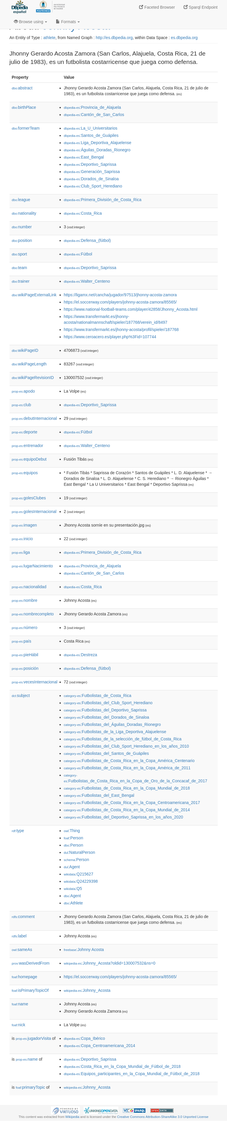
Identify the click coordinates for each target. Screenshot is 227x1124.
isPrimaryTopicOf (30, 990)
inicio (22, 538)
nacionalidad (29, 586)
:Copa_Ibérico (84, 1038)
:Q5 (73, 888)
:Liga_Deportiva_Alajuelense (98, 142)
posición (25, 668)
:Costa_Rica (83, 213)
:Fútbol (78, 254)
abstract (22, 88)
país (22, 641)
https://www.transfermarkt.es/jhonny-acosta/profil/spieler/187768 (121, 329)
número (25, 627)
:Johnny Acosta (84, 949)
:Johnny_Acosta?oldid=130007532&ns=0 (110, 963)
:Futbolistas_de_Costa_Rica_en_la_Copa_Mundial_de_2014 (127, 809)
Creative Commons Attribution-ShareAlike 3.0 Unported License (162, 1117)
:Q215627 (78, 874)
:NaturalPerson (79, 852)
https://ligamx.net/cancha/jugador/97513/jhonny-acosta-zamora (120, 295)
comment (23, 916)
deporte (25, 432)
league (21, 199)
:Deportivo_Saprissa (90, 164)
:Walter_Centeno (87, 281)
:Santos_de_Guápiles (91, 135)
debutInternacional (34, 418)
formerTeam (26, 128)
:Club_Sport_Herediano (93, 186)
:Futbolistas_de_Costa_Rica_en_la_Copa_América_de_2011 (127, 768)
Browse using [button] (30, 21)
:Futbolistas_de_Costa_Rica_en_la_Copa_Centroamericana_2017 (132, 802)
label (19, 936)
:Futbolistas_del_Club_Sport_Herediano (108, 702)
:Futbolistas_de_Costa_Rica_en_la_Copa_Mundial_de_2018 (127, 788)
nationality (24, 213)
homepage (24, 976)
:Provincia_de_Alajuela (92, 107)
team (19, 267)
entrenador (27, 445)
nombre (25, 600)
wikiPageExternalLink (34, 295)
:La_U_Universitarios (90, 128)
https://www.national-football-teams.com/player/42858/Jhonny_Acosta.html (131, 309)
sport (19, 254)
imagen (24, 525)
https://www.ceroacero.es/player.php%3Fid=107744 (110, 336)
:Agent (72, 866)
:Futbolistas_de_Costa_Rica (98, 695)
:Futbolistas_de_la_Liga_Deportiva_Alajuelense (115, 731)
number (22, 227)
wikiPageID (25, 350)
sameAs (22, 949)
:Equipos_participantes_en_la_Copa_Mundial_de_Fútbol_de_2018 (132, 1073)
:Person (73, 838)
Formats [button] (68, 21)
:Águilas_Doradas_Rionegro (97, 150)
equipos (25, 472)
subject (21, 695)
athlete (49, 37)
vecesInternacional (35, 682)
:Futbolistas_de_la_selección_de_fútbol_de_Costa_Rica (123, 739)
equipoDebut (29, 459)
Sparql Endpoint (201, 7)
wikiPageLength (29, 364)
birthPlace (24, 107)
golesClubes (29, 498)
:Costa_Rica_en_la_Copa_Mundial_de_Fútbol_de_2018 (122, 1066)
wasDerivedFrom (31, 963)
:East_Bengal (84, 157)
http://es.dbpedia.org (114, 37)
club (21, 404)
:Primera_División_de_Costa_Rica (103, 199)
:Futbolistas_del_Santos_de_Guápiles (106, 753)
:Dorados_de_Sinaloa (91, 178)
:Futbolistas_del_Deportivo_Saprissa (105, 710)
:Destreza (80, 654)
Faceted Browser (157, 7)
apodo (23, 391)
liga (21, 552)
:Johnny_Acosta (87, 990)
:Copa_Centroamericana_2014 (99, 1045)
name (20, 1004)
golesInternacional (34, 511)
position (22, 240)
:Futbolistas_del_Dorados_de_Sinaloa (106, 717)
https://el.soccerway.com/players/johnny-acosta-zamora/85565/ (120, 302)
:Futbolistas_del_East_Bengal (99, 795)
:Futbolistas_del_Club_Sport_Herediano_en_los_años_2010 (126, 746)
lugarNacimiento (32, 566)
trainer (20, 281)
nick (18, 1024)
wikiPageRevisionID (33, 377)
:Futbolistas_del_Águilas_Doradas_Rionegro (112, 724)
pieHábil (25, 654)
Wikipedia (72, 1117)
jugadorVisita (33, 1038)
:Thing (72, 830)
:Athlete (73, 903)
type (18, 830)
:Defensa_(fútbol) (87, 240)
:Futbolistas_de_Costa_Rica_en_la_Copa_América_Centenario (129, 760)
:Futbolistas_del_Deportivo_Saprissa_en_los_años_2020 (123, 817)
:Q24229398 (81, 881)
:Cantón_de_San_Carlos (94, 114)
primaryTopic (30, 1087)
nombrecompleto (33, 614)
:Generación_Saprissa (92, 171)
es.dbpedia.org (184, 37)
